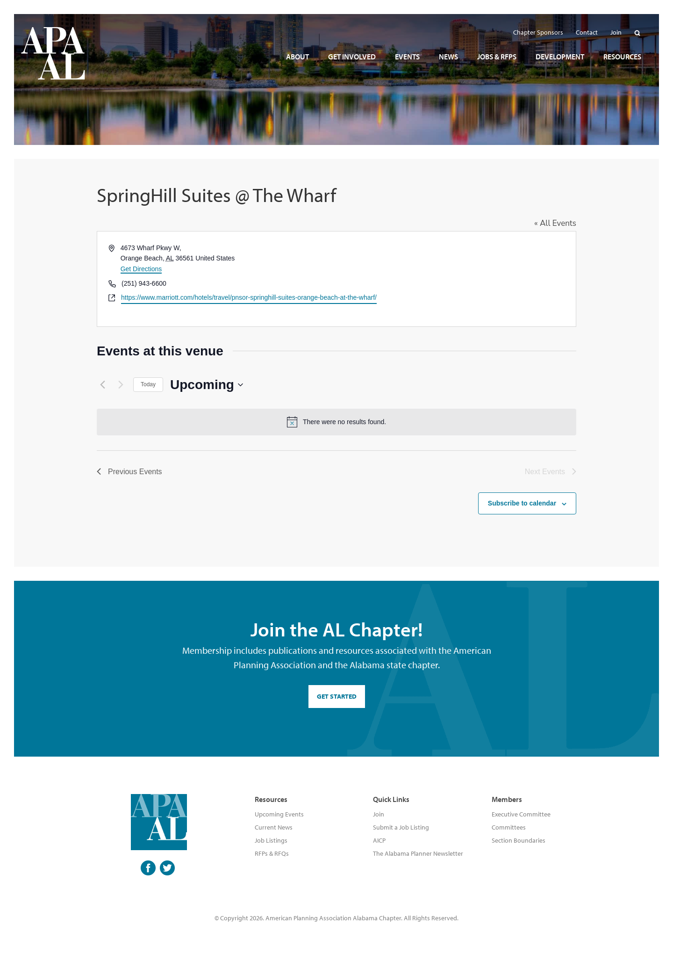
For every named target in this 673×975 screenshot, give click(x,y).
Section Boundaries (518, 840)
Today (148, 384)
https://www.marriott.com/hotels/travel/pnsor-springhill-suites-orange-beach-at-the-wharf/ (249, 297)
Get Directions (141, 269)
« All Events (555, 223)
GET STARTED (337, 696)
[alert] (336, 422)
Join (378, 814)
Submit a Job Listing (401, 827)
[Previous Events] (102, 384)
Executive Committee (521, 814)
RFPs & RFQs (272, 853)
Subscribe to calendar (522, 503)
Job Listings (271, 840)
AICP (379, 840)
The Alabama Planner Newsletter (418, 853)
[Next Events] (120, 384)
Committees (509, 827)
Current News (274, 827)
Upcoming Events (279, 814)
